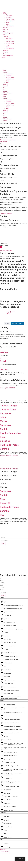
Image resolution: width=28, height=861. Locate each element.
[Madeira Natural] (1, 660)
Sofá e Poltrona (10, 26)
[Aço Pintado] (1, 616)
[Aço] (1, 599)
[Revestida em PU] (1, 801)
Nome (1, 580)
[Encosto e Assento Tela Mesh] (1, 720)
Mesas (7, 22)
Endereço (4, 370)
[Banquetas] (1, 817)
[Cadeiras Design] (1, 821)
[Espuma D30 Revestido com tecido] (1, 723)
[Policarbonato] (1, 670)
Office (7, 24)
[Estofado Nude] (1, 737)
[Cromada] (1, 630)
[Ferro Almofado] (1, 633)
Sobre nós (5, 84)
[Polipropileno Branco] (1, 681)
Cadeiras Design (10, 19)
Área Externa (9, 15)
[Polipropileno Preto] (1, 691)
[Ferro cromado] (1, 636)
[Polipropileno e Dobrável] (1, 684)
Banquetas (8, 17)
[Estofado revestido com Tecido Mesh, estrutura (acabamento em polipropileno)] (1, 740)
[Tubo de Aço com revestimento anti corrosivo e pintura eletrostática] (1, 694)
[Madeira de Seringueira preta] (1, 657)
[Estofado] (1, 734)
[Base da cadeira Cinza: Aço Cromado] (1, 626)
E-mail (3, 361)
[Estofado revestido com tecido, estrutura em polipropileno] (1, 745)
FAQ (4, 89)
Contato (5, 94)
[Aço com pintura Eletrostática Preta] (1, 606)
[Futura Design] (1, 844)
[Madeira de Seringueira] (1, 650)
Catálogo (5, 14)
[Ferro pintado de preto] (1, 643)
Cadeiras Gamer (10, 21)
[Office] (1, 831)
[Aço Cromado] (1, 613)
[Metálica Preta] (1, 667)
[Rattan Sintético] (1, 797)
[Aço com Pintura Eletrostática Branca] (1, 602)
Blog (4, 31)
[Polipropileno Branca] (1, 677)
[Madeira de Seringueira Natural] (1, 653)
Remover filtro (4, 851)
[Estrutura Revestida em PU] (1, 753)
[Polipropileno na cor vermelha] (1, 687)
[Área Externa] (1, 814)
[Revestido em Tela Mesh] (1, 804)
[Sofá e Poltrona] (1, 834)
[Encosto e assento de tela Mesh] (1, 717)
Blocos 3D (5, 29)
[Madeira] (1, 647)
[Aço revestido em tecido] (1, 623)
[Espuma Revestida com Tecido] (1, 730)
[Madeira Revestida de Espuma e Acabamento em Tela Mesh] (1, 779)
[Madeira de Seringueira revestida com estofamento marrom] (1, 771)
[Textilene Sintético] (1, 807)
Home (4, 12)
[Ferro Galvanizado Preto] (1, 640)
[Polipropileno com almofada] (1, 794)
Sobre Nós (5, 27)
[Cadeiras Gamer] (1, 824)
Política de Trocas (7, 93)
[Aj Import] (1, 841)
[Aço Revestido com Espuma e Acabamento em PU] (1, 705)
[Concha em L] (1, 713)
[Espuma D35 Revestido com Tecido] (1, 727)
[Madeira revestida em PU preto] (1, 784)
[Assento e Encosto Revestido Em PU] (1, 710)
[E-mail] (0, 358)
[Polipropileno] (1, 674)
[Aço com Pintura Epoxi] (1, 609)
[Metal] (1, 664)
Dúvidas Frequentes (8, 33)
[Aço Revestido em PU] (1, 619)
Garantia (5, 91)
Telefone (4, 352)
